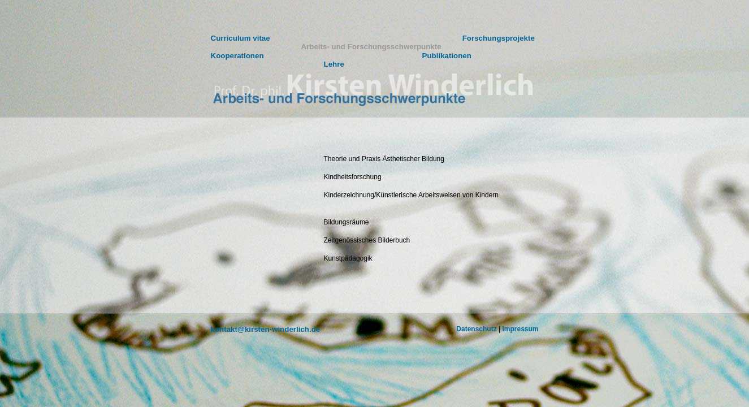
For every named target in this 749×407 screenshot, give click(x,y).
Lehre (334, 64)
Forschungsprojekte (498, 38)
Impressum (520, 329)
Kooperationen (237, 55)
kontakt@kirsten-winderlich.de (266, 329)
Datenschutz (476, 329)
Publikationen (446, 55)
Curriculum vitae (240, 38)
